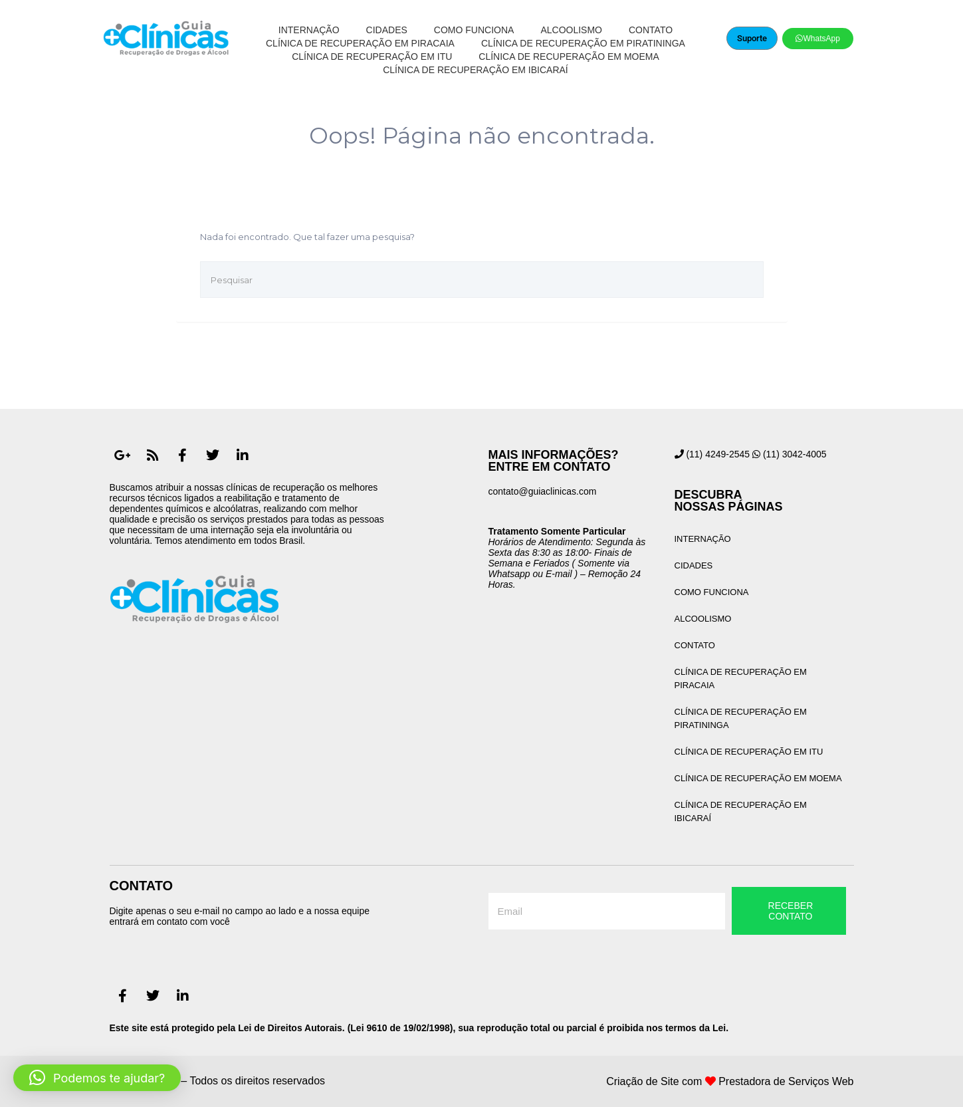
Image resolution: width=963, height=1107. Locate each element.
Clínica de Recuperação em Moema (569, 56)
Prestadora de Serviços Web (785, 1081)
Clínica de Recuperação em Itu (372, 56)
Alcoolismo (571, 30)
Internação (309, 30)
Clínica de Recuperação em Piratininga (583, 43)
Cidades (386, 30)
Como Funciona (474, 30)
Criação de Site (642, 1081)
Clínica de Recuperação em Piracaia (360, 43)
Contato (651, 30)
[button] (97, 1077)
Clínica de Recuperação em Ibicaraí (475, 69)
